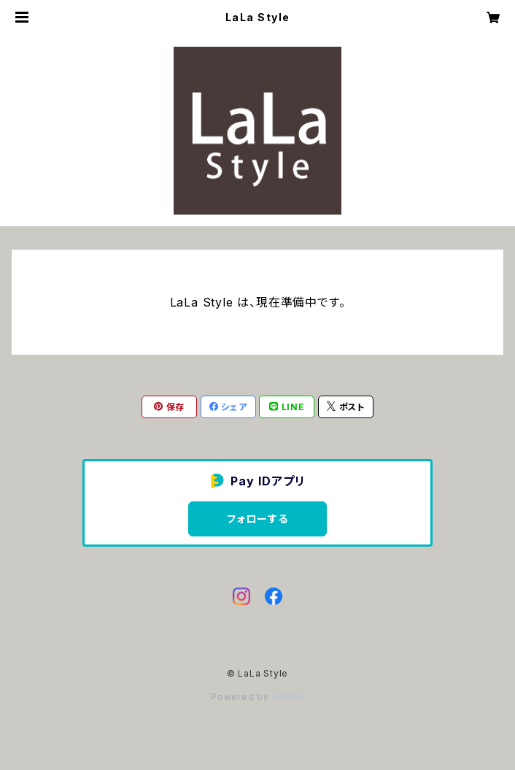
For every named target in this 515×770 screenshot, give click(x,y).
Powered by (257, 696)
